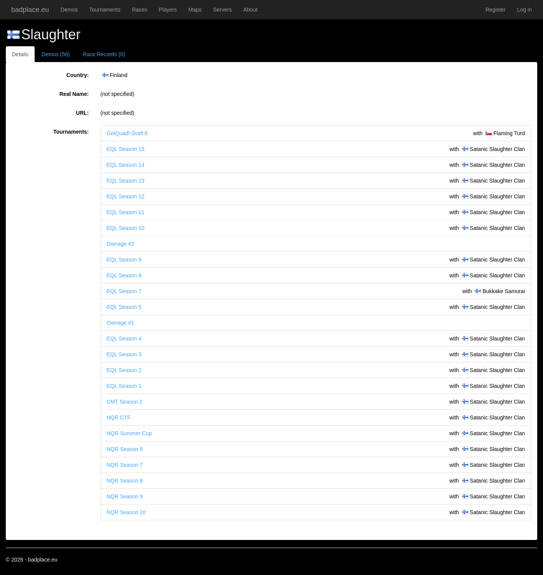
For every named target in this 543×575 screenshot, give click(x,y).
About (250, 10)
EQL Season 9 (124, 259)
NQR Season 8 (125, 481)
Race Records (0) (104, 54)
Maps (195, 10)
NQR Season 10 (126, 512)
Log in (524, 10)
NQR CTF (119, 417)
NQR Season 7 (125, 465)
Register (496, 10)
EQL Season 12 (126, 196)
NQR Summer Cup (129, 433)
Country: (77, 75)
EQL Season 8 (124, 275)
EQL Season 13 (126, 181)
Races (139, 10)
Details (20, 54)
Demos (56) (56, 54)
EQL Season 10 (126, 228)
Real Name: (74, 94)
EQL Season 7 (124, 291)
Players (168, 10)
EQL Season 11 (126, 212)
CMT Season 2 (125, 402)
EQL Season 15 (126, 149)
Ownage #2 (120, 244)
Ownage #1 (120, 323)
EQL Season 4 (124, 338)
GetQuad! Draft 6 (127, 133)
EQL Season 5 (124, 307)
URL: (82, 113)
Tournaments (104, 10)
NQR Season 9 (125, 496)
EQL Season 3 (124, 354)
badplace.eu (30, 9)
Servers (222, 10)
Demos (69, 10)
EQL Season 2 (124, 370)
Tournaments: (71, 132)
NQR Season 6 (125, 449)
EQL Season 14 (126, 165)
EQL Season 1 (124, 386)
